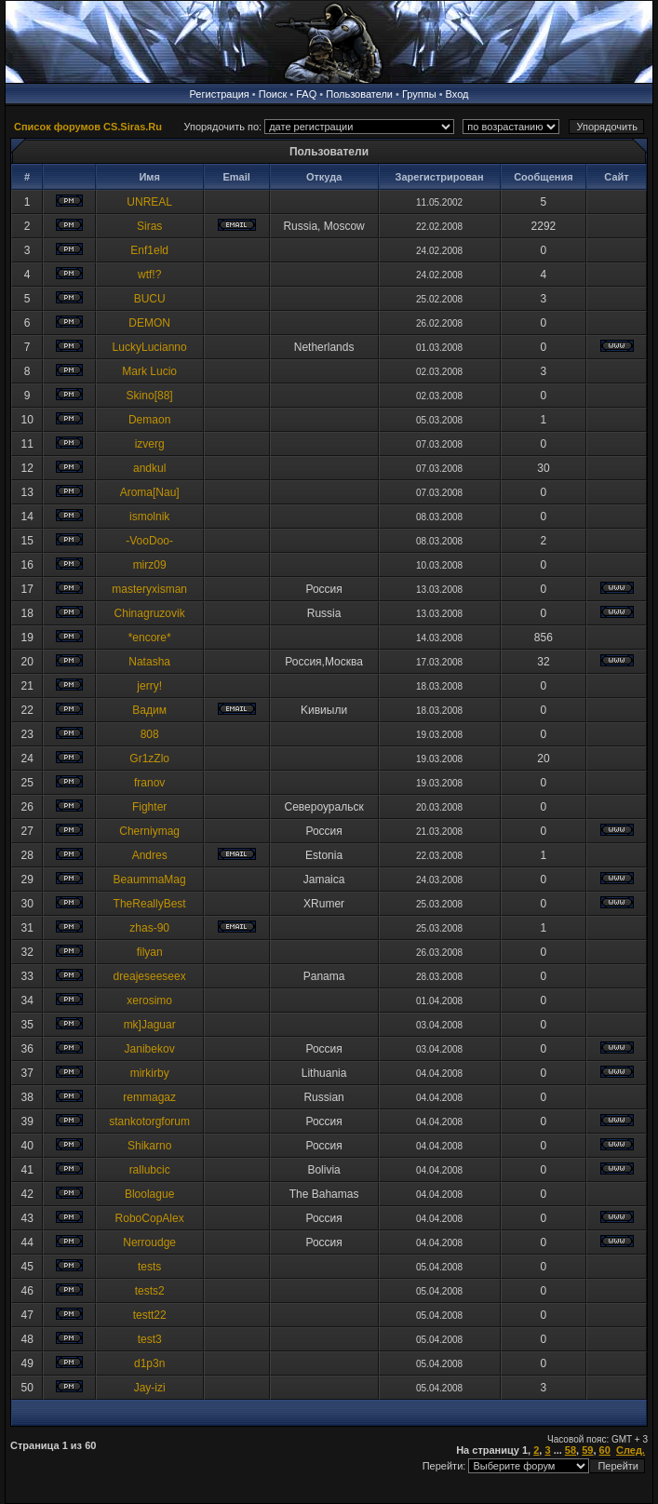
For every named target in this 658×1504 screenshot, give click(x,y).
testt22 (150, 1315)
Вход (457, 94)
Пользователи (359, 94)
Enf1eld (149, 250)
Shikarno (149, 1145)
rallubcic (149, 1169)
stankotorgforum (149, 1121)
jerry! (149, 685)
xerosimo (149, 1000)
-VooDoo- (149, 540)
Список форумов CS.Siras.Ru (88, 126)
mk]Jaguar (150, 1024)
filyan (150, 952)
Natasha (149, 661)
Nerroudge (149, 1242)
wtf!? (149, 274)
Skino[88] (150, 395)
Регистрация (219, 94)
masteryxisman (149, 589)
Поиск (273, 94)
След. (630, 1450)
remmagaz (149, 1097)
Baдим (149, 710)
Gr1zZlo (149, 758)
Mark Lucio (149, 371)
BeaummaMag (150, 879)
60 (605, 1450)
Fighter (149, 806)
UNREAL (149, 201)
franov (149, 782)
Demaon (149, 419)
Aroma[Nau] (150, 492)
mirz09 (150, 564)
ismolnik (149, 516)
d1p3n (149, 1363)
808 (150, 734)
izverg (150, 443)
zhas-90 (149, 927)
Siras (149, 226)
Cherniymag (149, 831)
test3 (150, 1339)
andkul (149, 468)
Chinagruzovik (149, 613)
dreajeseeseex (150, 976)
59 (587, 1450)
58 (570, 1450)
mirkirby (149, 1073)
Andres (150, 855)
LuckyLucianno (150, 347)
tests (149, 1266)
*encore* (149, 637)
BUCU (150, 298)
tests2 (150, 1290)
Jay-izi (150, 1387)
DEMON (149, 322)
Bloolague (149, 1194)
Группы (419, 94)
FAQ (306, 94)
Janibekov (150, 1048)
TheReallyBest (150, 903)
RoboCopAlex (149, 1218)
